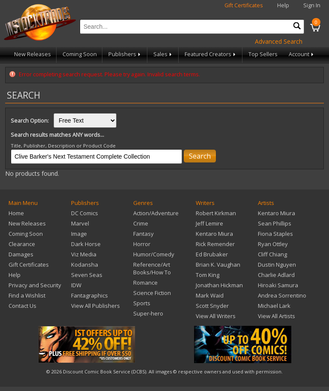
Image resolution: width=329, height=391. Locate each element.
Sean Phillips (274, 223)
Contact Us (22, 306)
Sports (141, 303)
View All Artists (276, 316)
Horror (141, 244)
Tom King (207, 275)
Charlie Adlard (276, 275)
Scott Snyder (212, 306)
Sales (163, 54)
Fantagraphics (89, 295)
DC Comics (84, 213)
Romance (145, 282)
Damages (21, 254)
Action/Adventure (156, 213)
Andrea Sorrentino (282, 295)
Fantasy (143, 234)
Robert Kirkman (216, 213)
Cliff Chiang (272, 254)
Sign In (311, 5)
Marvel (80, 223)
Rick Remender (215, 244)
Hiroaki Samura (278, 285)
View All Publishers (95, 306)
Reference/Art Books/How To (152, 268)
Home (16, 213)
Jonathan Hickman (219, 285)
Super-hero (148, 313)
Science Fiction (152, 293)
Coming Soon (80, 54)
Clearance (22, 244)
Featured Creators (211, 54)
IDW (76, 285)
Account (302, 54)
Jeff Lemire (209, 223)
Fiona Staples (275, 234)
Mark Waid (210, 295)
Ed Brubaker (212, 254)
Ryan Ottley (273, 244)
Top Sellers (263, 54)
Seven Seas (86, 275)
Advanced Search (278, 41)
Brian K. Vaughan (218, 264)
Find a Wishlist (27, 295)
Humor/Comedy (153, 254)
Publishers (125, 54)
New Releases (32, 54)
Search (200, 156)
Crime (140, 223)
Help (283, 5)
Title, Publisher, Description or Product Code (63, 145)
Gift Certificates (243, 5)
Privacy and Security (35, 285)
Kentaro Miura (214, 234)
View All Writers (216, 316)
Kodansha (84, 264)
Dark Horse (86, 244)
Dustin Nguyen (277, 264)
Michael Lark (274, 306)
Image (79, 234)
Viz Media (83, 254)
